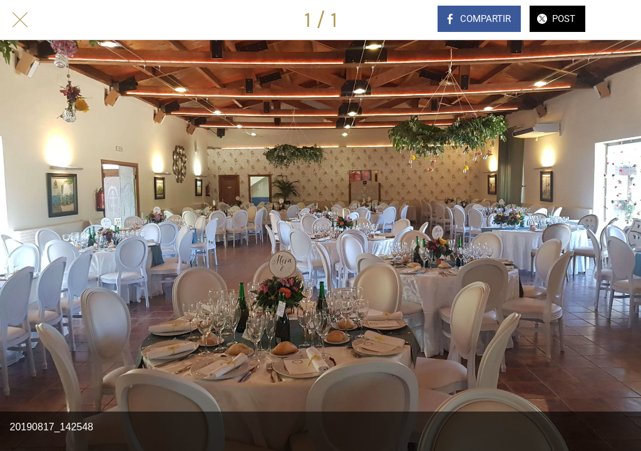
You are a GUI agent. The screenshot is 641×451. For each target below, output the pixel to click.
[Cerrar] (20, 20)
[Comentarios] (621, 20)
